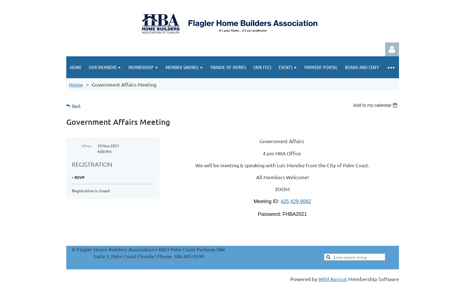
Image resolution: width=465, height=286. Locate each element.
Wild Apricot (333, 279)
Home (76, 84)
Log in (392, 49)
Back (76, 105)
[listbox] (376, 105)
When (87, 145)
